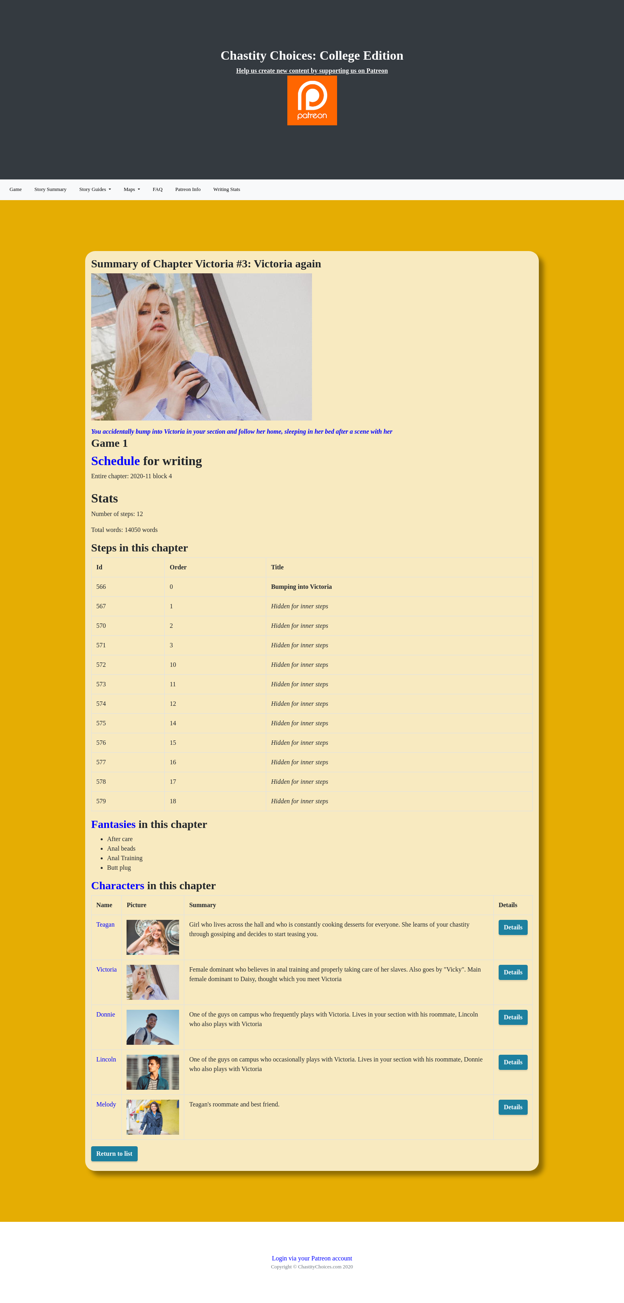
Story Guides (93, 189)
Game (16, 189)
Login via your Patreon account (312, 1258)
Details (513, 927)
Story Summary (51, 189)
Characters (117, 885)
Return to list (114, 1153)
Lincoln (106, 1059)
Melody (106, 1104)
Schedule (115, 461)
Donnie (105, 1014)
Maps (130, 189)
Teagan (105, 924)
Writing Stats (226, 189)
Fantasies (113, 824)
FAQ (158, 189)
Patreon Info (188, 189)
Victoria (106, 969)
